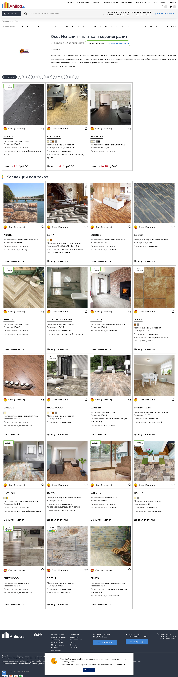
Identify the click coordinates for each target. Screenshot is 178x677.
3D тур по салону (58, 645)
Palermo (96, 136)
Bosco (138, 235)
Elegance (54, 136)
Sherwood (11, 578)
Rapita (138, 493)
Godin (138, 319)
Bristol (8, 319)
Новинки (95, 2)
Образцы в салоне (110, 2)
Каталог (11, 13)
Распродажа (126, 2)
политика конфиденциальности (111, 664)
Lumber (95, 407)
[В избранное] (42, 129)
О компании (69, 2)
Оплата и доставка (143, 2)
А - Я (173, 26)
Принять (89, 670)
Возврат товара (57, 642)
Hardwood (55, 407)
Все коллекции (76, 640)
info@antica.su (101, 637)
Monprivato (142, 407)
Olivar (52, 493)
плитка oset (56, 49)
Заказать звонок (164, 13)
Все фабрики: (9, 26)
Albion (8, 136)
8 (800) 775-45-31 (141, 12)
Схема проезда (137, 642)
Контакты (172, 2)
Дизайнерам (159, 2)
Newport (10, 493)
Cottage (96, 319)
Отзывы (73, 645)
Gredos (8, 407)
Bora (50, 235)
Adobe (8, 235)
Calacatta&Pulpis (59, 319)
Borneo (96, 235)
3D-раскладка (83, 2)
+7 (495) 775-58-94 (118, 12)
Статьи (72, 642)
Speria (51, 578)
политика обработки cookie (83, 664)
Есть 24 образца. (107, 43)
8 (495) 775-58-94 (103, 634)
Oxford (95, 493)
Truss (94, 578)
